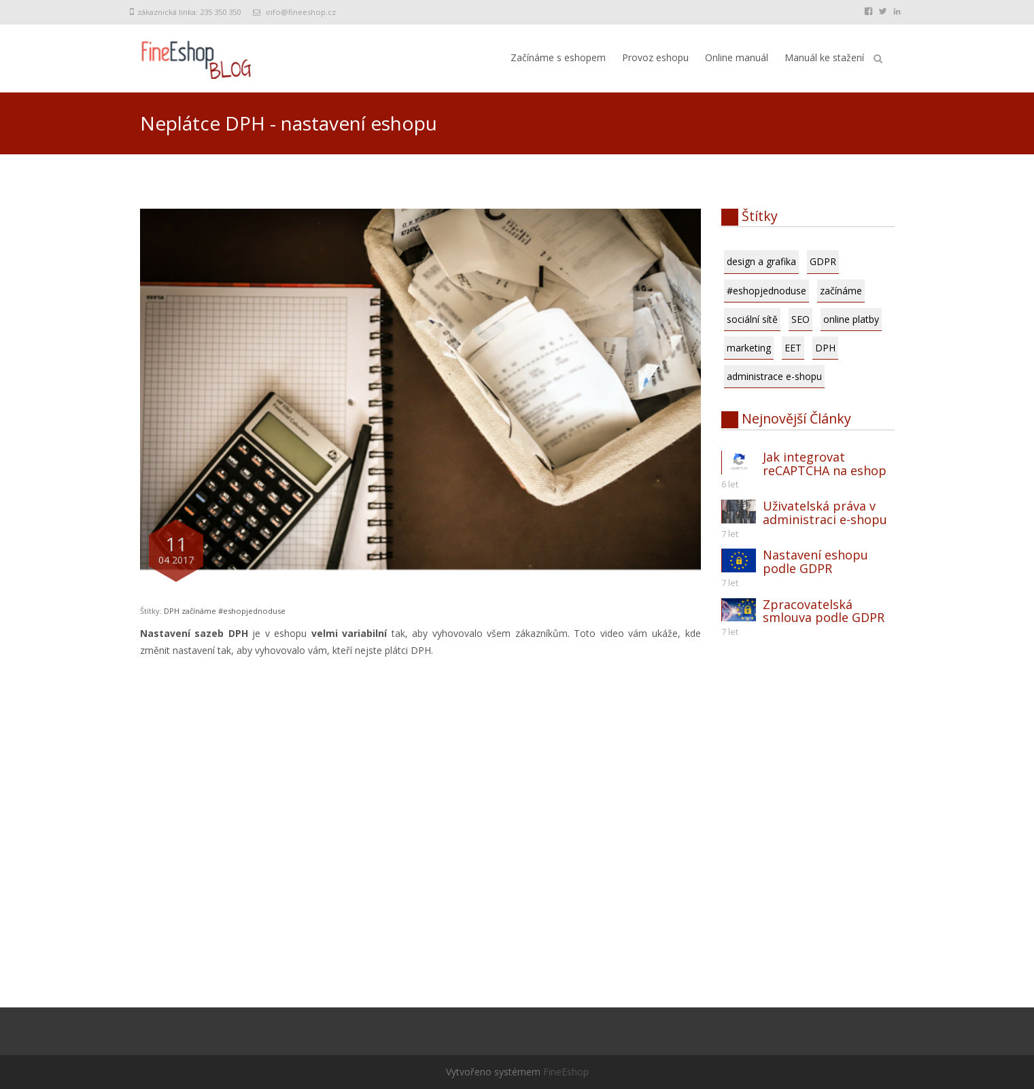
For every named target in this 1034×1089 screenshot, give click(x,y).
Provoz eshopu (655, 57)
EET (793, 347)
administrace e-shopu (774, 376)
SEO (800, 319)
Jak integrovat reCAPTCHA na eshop (824, 464)
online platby (851, 319)
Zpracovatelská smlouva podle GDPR (823, 611)
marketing (749, 347)
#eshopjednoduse (252, 611)
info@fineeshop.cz (301, 12)
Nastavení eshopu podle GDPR (815, 561)
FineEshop (566, 1071)
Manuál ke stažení (824, 57)
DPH (171, 611)
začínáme (199, 611)
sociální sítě (752, 319)
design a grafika (761, 261)
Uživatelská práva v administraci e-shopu (825, 513)
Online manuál (736, 57)
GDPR (823, 261)
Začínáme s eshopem (558, 57)
